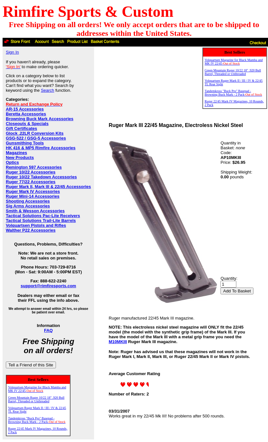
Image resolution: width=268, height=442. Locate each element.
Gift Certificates (21, 128)
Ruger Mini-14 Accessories (32, 196)
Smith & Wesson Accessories (35, 210)
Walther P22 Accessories (31, 230)
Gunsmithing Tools (25, 143)
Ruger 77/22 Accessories (30, 181)
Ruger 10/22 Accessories (30, 172)
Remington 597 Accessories (34, 167)
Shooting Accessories (28, 201)
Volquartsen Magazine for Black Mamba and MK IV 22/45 (37, 389)
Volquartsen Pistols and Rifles (36, 225)
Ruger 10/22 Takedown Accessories (41, 176)
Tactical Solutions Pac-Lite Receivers (43, 215)
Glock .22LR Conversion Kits (34, 133)
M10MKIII (118, 341)
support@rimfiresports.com (48, 285)
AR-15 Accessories (25, 109)
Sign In (12, 52)
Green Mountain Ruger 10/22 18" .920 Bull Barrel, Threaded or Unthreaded (36, 399)
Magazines (16, 152)
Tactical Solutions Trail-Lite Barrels (41, 220)
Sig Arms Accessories (28, 206)
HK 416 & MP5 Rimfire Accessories (41, 147)
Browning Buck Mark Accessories (39, 118)
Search (47, 90)
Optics (12, 162)
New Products (20, 157)
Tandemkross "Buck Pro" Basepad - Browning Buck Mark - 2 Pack (37, 420)
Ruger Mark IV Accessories (33, 191)
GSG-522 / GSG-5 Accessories (36, 138)
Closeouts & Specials (27, 123)
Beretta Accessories (26, 113)
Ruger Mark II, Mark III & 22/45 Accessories (48, 186)
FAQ (48, 330)
